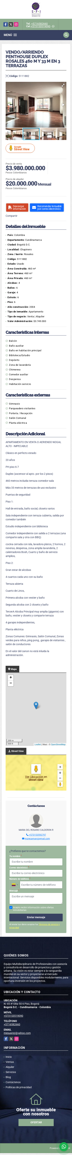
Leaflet (38, 744)
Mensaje (14, 890)
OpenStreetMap (58, 744)
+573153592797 (37, 835)
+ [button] (11, 678)
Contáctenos (13, 1082)
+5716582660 (39, 23)
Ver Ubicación (34, 777)
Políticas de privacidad (19, 1087)
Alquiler (10, 1066)
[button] (63, 85)
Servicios (11, 1072)
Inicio (9, 1056)
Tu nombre (15, 856)
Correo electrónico (19, 867)
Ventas (10, 1061)
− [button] (11, 683)
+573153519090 (40, 26)
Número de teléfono (19, 878)
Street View (20, 148)
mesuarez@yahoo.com (17, 1033)
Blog (8, 1077)
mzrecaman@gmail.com (37, 838)
